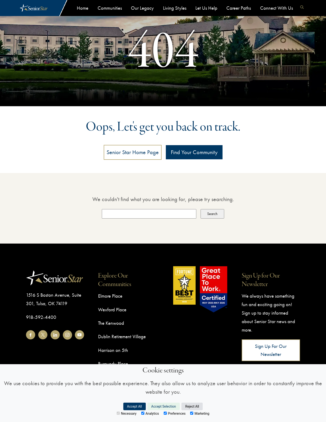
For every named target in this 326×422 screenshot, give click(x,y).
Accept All (134, 406)
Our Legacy (142, 8)
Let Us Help (206, 8)
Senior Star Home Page (133, 152)
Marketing (199, 413)
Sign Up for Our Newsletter (271, 350)
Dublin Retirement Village (122, 336)
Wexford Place (112, 309)
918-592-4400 (41, 317)
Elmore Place (110, 296)
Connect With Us (276, 8)
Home (82, 8)
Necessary (127, 413)
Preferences (175, 413)
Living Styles (174, 8)
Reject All (192, 406)
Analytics (150, 413)
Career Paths (238, 8)
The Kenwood (111, 323)
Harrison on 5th (113, 350)
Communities (110, 8)
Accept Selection (163, 406)
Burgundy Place (113, 363)
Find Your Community (194, 152)
